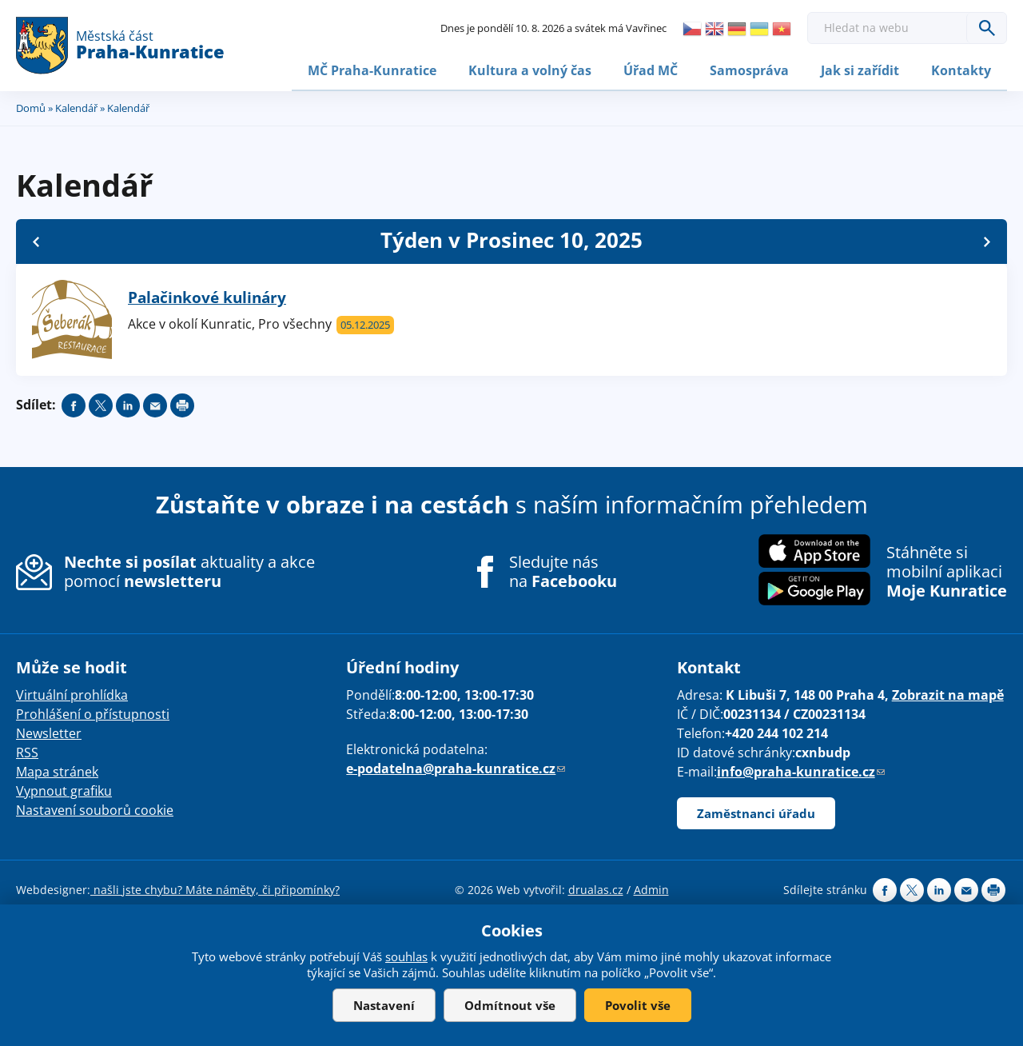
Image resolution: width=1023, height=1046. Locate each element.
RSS (27, 751)
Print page (182, 404)
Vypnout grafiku (64, 789)
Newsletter (49, 732)
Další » (987, 240)
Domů (31, 106)
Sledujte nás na (563, 570)
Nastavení (384, 1005)
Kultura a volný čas (529, 69)
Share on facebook (74, 404)
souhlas (406, 956)
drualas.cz (595, 888)
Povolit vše (638, 1005)
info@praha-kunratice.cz (801, 770)
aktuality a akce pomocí (189, 569)
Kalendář (76, 106)
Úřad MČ (650, 69)
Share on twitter (101, 404)
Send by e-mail (155, 404)
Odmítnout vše (509, 1005)
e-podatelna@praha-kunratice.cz (455, 767)
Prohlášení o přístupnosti (92, 712)
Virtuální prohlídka (72, 693)
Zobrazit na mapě (948, 693)
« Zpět (36, 240)
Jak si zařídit (860, 69)
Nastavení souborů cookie (94, 808)
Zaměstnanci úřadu (756, 812)
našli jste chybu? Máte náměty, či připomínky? (215, 888)
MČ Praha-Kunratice (372, 69)
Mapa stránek (57, 770)
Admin (651, 888)
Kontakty (961, 69)
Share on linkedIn (128, 404)
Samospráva (749, 69)
